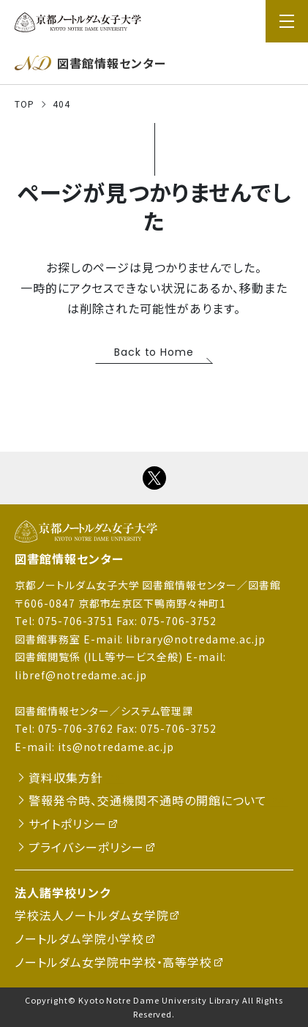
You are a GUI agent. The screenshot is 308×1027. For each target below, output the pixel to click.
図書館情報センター (69, 558)
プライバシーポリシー (86, 847)
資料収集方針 (66, 777)
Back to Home (154, 352)
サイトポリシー (68, 823)
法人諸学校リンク (62, 892)
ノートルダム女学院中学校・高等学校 (113, 962)
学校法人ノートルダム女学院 (91, 915)
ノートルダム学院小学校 (79, 938)
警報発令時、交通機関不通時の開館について (148, 800)
